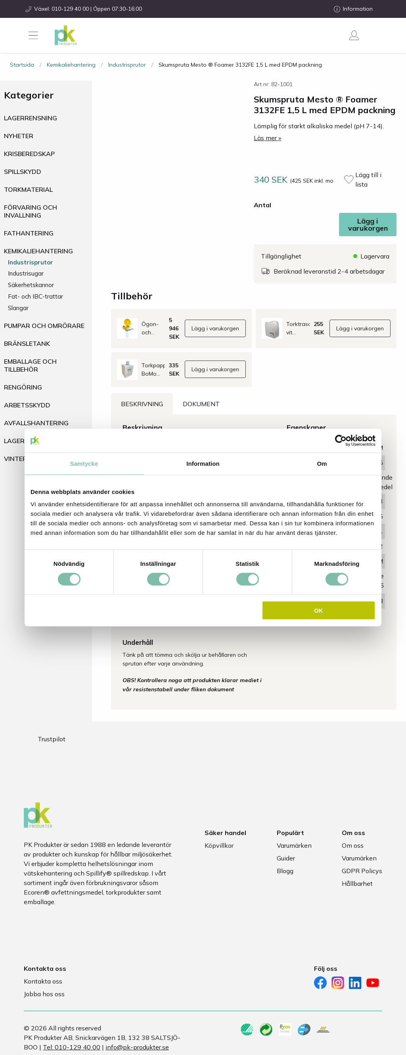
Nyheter (18, 136)
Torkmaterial (28, 189)
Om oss (353, 845)
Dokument (201, 404)
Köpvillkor (219, 845)
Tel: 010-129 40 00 (71, 1047)
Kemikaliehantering (71, 64)
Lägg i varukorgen (368, 224)
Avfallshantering (36, 423)
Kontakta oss (43, 981)
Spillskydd (22, 172)
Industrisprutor (127, 64)
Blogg (285, 871)
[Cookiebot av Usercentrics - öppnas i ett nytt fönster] (340, 440)
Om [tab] (322, 463)
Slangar (18, 308)
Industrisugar (26, 273)
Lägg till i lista (368, 179)
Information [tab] (203, 463)
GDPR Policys (362, 871)
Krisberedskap (29, 154)
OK (318, 610)
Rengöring (23, 387)
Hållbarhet (357, 883)
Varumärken (294, 845)
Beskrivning (142, 404)
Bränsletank (27, 343)
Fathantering (29, 233)
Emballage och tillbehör (30, 365)
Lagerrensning (30, 118)
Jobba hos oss (44, 994)
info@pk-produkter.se (137, 1047)
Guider (286, 858)
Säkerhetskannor (31, 285)
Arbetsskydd (27, 405)
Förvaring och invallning (30, 211)
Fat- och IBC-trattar (35, 296)
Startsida (22, 64)
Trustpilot (51, 739)
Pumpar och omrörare (44, 326)
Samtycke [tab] (84, 463)
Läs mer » (267, 138)
